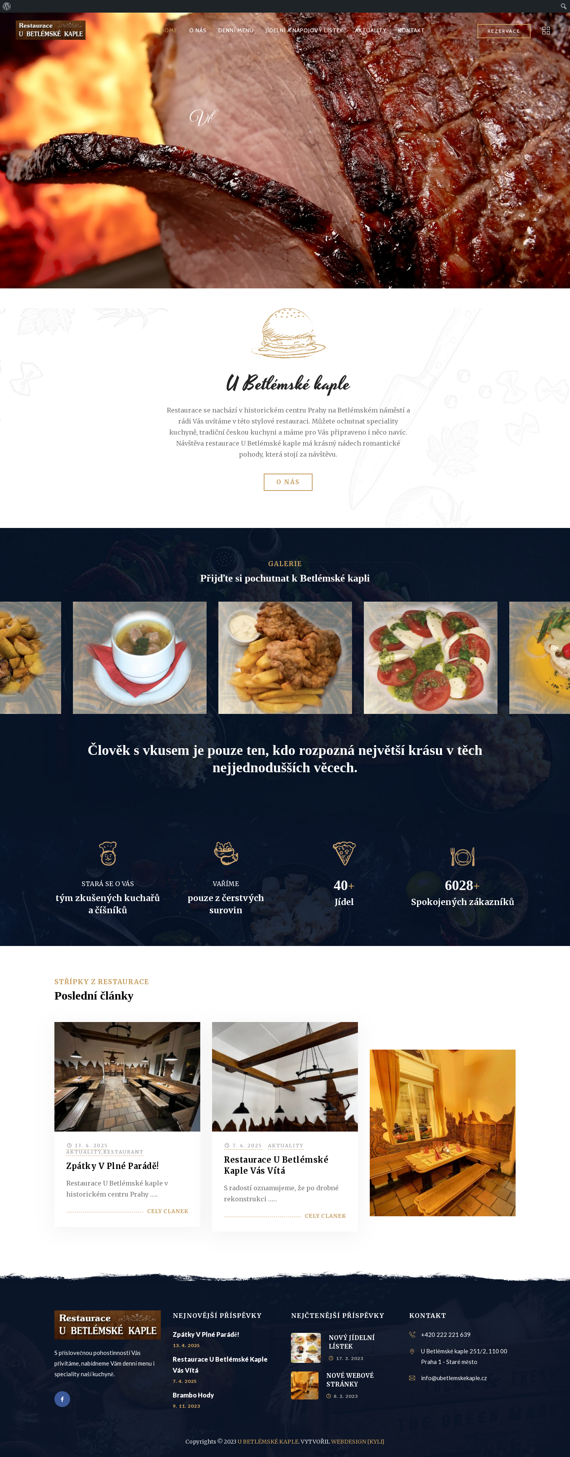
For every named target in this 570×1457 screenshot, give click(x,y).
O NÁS (198, 30)
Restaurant (123, 1152)
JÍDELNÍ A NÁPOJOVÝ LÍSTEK (304, 30)
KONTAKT (411, 30)
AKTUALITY (370, 30)
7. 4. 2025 (247, 1146)
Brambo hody (193, 1395)
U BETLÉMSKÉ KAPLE (268, 1441)
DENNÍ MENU (236, 30)
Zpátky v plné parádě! (112, 1166)
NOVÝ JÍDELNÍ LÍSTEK (352, 1342)
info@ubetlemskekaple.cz (454, 1377)
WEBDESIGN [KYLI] (357, 1441)
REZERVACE (504, 31)
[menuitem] (7, 6)
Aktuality (83, 1152)
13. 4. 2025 (91, 1146)
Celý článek (167, 1211)
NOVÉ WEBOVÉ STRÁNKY (350, 1380)
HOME (168, 30)
